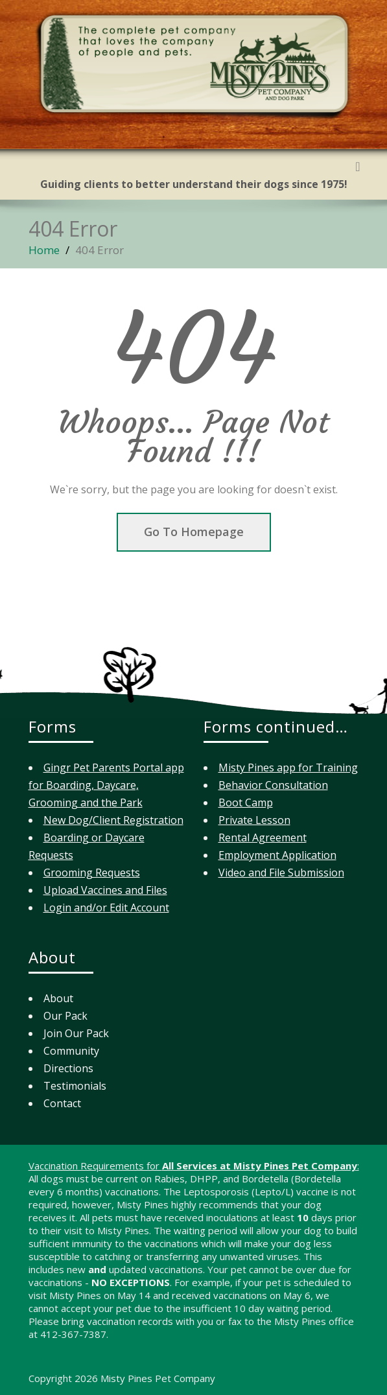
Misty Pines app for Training (288, 767)
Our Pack (65, 1016)
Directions (68, 1068)
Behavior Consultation (273, 785)
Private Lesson (254, 820)
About (58, 998)
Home (44, 249)
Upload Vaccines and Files (105, 890)
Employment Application (277, 855)
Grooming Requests (91, 872)
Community (71, 1051)
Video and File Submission (281, 872)
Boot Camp (245, 802)
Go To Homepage (194, 531)
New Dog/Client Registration (113, 820)
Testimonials (74, 1086)
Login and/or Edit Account (106, 907)
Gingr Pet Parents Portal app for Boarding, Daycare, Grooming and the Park (106, 785)
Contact (62, 1103)
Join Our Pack (76, 1033)
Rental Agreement (262, 837)
